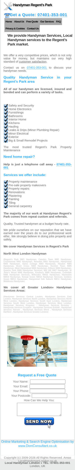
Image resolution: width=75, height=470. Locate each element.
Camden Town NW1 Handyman (55, 259)
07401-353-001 (52, 15)
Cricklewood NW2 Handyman (17, 262)
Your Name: (21, 381)
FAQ (58, 21)
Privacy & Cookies (15, 28)
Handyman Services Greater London (30, 312)
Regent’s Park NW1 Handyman (20, 259)
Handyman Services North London (28, 299)
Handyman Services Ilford (36, 310)
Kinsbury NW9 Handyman (48, 272)
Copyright (10, 460)
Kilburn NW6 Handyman (59, 268)
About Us (19, 21)
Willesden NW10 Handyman (46, 275)
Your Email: (21, 386)
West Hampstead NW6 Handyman (31, 268)
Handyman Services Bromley (55, 305)
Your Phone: (21, 390)
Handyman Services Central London (23, 297)
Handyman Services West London (53, 303)
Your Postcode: (21, 395)
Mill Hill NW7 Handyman (56, 270)
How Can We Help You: (39, 400)
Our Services (47, 21)
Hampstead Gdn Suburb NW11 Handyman (50, 279)
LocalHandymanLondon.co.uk (37, 463)
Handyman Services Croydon (17, 307)
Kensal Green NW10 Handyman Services (42, 277)
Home (8, 21)
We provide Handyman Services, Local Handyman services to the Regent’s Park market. (39, 39)
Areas (67, 460)
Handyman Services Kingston (19, 305)
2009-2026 (29, 460)
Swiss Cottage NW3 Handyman (39, 264)
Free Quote (32, 21)
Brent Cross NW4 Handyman (32, 266)
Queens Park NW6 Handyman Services (22, 270)
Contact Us (33, 28)
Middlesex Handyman (13, 281)
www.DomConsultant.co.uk (37, 448)
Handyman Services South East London (39, 301)
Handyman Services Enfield (46, 307)
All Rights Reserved (49, 460)
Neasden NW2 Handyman (46, 262)
